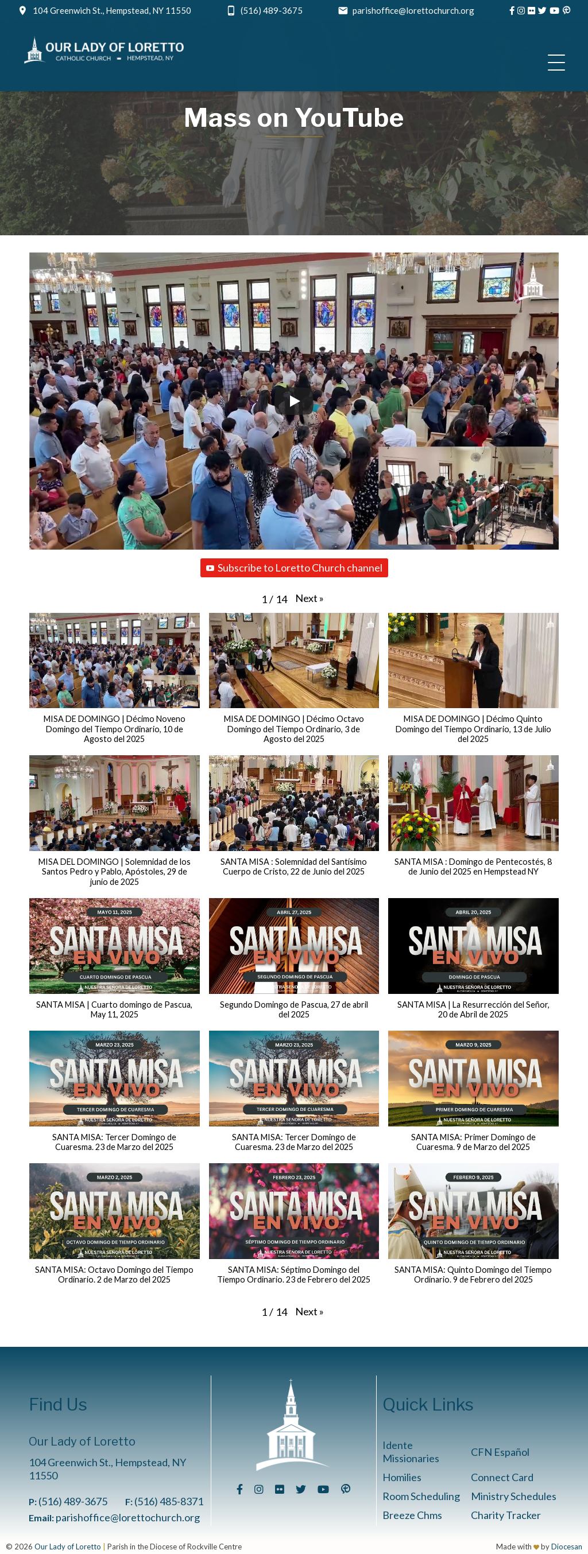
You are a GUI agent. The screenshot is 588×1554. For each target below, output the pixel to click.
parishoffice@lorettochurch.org (413, 10)
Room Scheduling (421, 1496)
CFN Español (500, 1452)
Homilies (401, 1477)
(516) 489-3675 (272, 10)
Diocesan (566, 1546)
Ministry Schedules (513, 1496)
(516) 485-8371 (168, 1501)
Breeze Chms (412, 1515)
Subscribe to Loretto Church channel (294, 567)
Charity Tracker (506, 1515)
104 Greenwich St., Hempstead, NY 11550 (112, 10)
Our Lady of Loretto (67, 1546)
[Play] (294, 401)
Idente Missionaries (410, 1451)
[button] (309, 598)
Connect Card (502, 1477)
